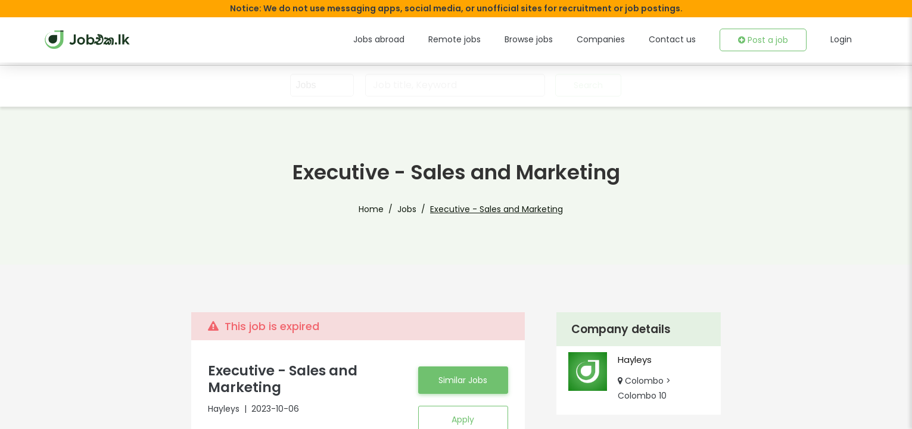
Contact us (680, 39)
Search (587, 85)
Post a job (765, 40)
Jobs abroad (408, 39)
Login (841, 39)
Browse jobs (547, 39)
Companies (615, 39)
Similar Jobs (462, 387)
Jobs (412, 209)
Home (380, 209)
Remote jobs (478, 39)
